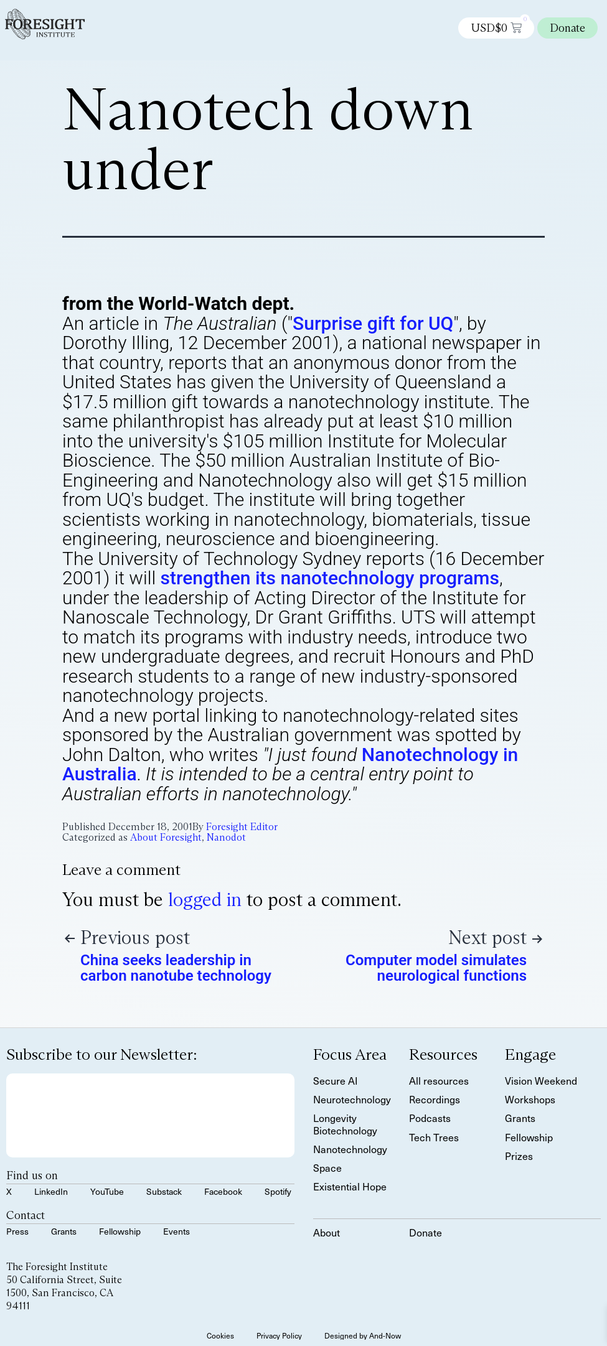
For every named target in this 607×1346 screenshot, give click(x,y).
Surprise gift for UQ (373, 323)
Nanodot (226, 837)
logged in (205, 899)
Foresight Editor (242, 827)
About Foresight (166, 837)
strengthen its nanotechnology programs (330, 578)
